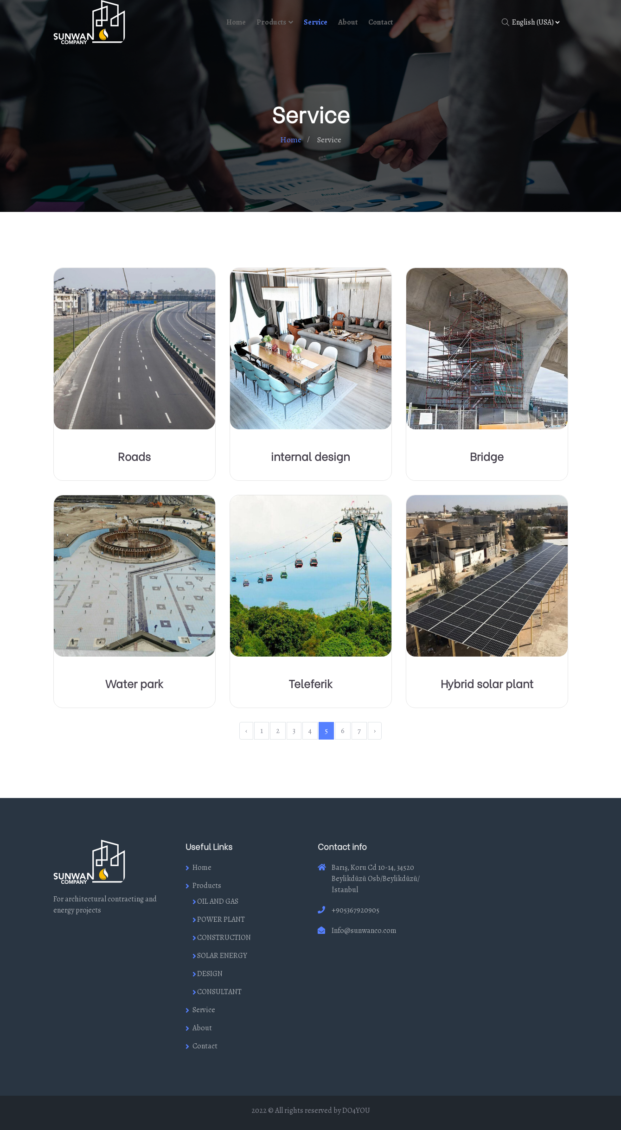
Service (315, 22)
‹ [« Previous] (246, 731)
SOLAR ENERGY (222, 956)
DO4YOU (356, 1110)
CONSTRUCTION (224, 937)
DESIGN (210, 974)
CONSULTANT (219, 992)
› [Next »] (375, 731)
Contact (380, 22)
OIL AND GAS (217, 901)
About (348, 22)
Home (236, 22)
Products (271, 22)
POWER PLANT (221, 919)
